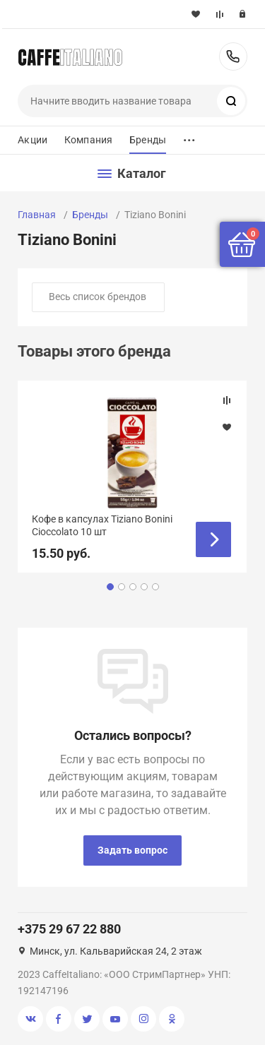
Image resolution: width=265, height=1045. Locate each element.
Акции (32, 139)
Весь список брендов (97, 296)
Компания (88, 139)
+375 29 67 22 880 (233, 56)
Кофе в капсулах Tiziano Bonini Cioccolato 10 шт (102, 525)
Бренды (147, 139)
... (189, 137)
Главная (37, 214)
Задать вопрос (132, 850)
